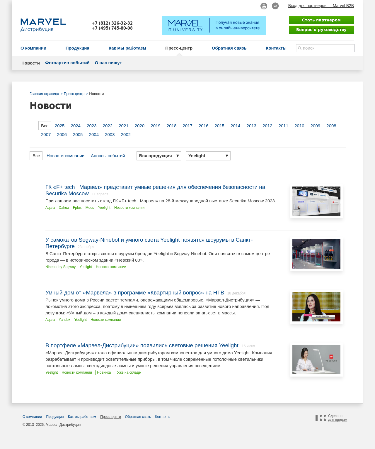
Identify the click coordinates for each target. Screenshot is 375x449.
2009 (315, 125)
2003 (110, 134)
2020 (139, 125)
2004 (94, 134)
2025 (59, 125)
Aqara (50, 208)
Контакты (276, 47)
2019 (155, 125)
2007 (46, 134)
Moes (90, 208)
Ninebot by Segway (60, 267)
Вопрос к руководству (321, 29)
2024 (76, 125)
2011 (283, 125)
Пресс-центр (178, 47)
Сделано (337, 418)
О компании (33, 47)
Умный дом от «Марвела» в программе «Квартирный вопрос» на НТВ (134, 292)
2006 (62, 134)
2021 (123, 125)
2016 (203, 125)
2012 (267, 125)
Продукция (78, 47)
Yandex (64, 320)
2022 (107, 125)
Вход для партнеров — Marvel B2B (321, 5)
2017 (187, 125)
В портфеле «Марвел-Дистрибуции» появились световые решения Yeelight (142, 345)
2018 (171, 125)
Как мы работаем (127, 47)
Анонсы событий (108, 155)
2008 (331, 125)
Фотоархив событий (67, 62)
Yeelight (104, 208)
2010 (299, 125)
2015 (219, 125)
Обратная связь (229, 47)
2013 (251, 125)
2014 (235, 125)
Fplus (77, 208)
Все (45, 125)
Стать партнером (321, 20)
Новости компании (65, 155)
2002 (126, 134)
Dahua (64, 208)
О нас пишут (108, 62)
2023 (91, 125)
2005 (78, 134)
